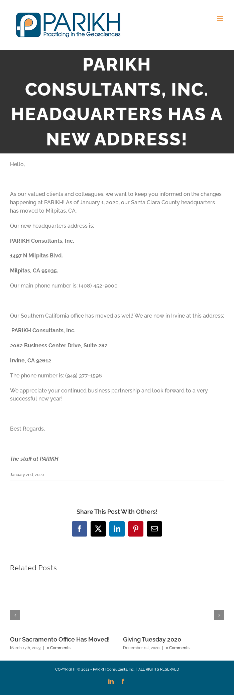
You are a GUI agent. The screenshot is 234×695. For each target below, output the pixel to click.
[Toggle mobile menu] (220, 18)
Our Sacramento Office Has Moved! (60, 639)
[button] (15, 615)
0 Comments (59, 648)
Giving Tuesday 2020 (152, 639)
